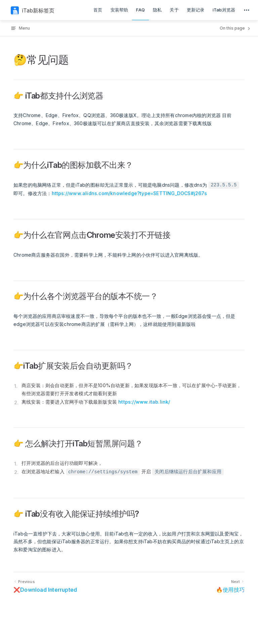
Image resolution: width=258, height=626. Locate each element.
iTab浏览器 (224, 9)
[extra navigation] (246, 10)
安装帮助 (119, 9)
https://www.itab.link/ (144, 402)
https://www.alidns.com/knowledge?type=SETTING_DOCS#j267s (129, 193)
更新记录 (196, 9)
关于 (174, 9)
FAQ (140, 9)
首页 (97, 9)
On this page (235, 28)
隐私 (157, 9)
